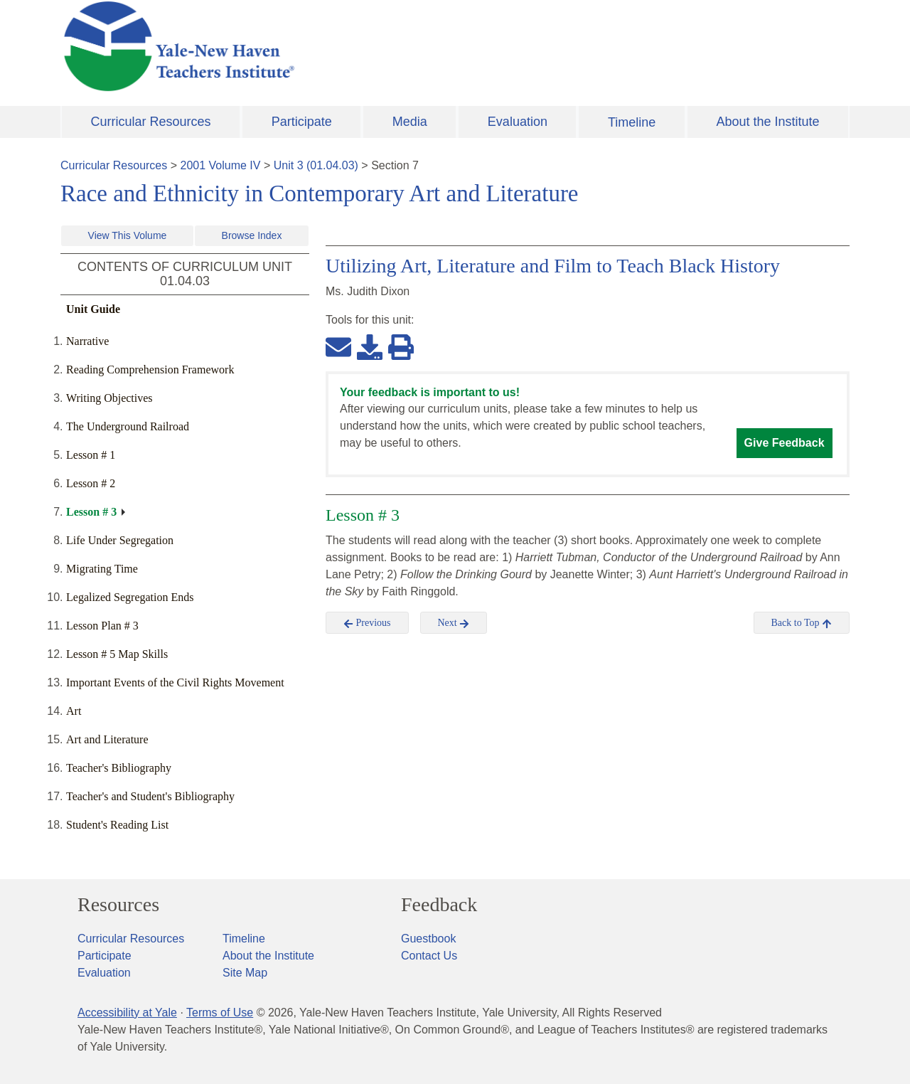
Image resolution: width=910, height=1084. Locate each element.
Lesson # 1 (90, 455)
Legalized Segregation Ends (130, 597)
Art (73, 711)
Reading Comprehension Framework (150, 369)
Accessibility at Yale (127, 1012)
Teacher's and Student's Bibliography (150, 796)
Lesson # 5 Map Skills (117, 654)
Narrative (87, 341)
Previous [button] (367, 623)
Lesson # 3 (91, 512)
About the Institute (767, 122)
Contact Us (429, 956)
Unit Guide (93, 309)
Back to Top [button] (801, 623)
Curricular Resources (151, 122)
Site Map (245, 973)
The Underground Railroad (127, 426)
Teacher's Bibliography (118, 768)
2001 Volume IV (221, 165)
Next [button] (454, 623)
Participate (302, 122)
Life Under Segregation (119, 540)
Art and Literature (107, 739)
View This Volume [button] (127, 235)
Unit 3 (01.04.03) (316, 165)
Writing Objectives (109, 398)
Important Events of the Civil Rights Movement (175, 682)
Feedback (439, 904)
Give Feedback (784, 443)
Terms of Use (219, 1012)
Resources (118, 904)
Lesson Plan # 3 (102, 626)
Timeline (631, 122)
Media (409, 122)
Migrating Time (102, 569)
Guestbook (428, 938)
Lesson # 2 (90, 483)
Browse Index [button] (252, 235)
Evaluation (517, 122)
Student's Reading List (117, 825)
